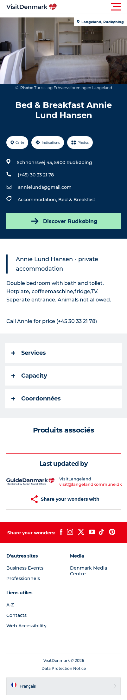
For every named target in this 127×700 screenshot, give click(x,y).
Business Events (24, 568)
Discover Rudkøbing (63, 221)
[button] (92, 7)
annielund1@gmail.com (45, 187)
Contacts (16, 615)
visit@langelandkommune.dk (90, 484)
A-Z (10, 605)
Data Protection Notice (63, 668)
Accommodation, (38, 199)
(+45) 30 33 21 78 (36, 175)
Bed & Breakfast (76, 199)
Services (28, 352)
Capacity (29, 375)
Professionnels (23, 578)
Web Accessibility (26, 626)
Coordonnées (36, 398)
